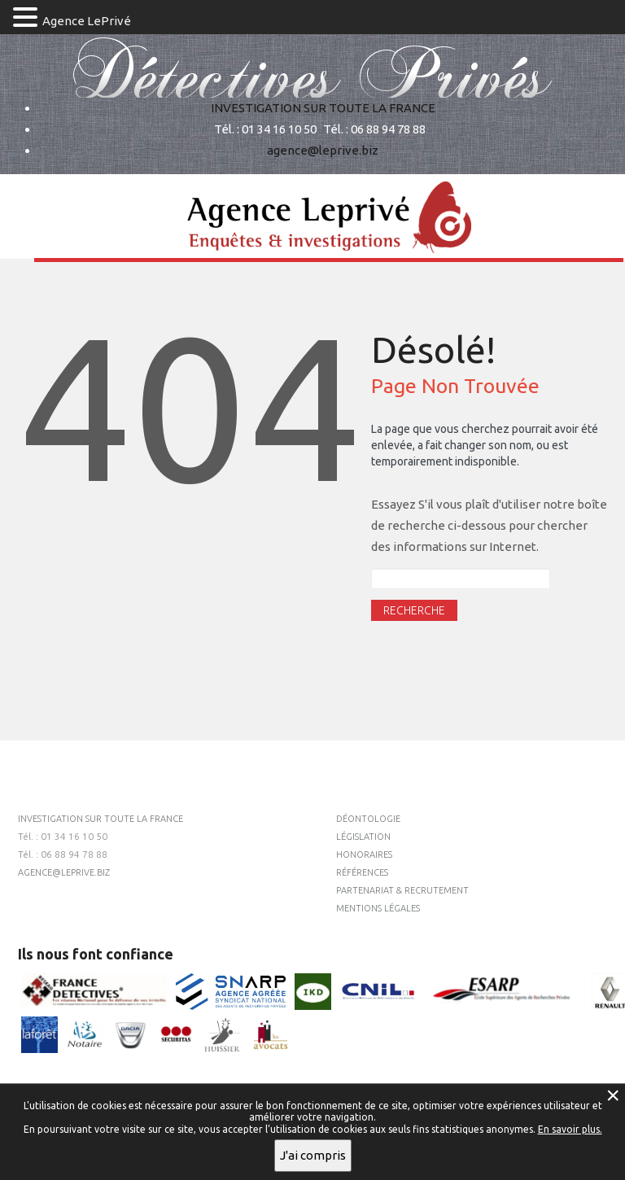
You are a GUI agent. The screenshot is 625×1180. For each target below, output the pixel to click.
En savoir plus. (570, 1129)
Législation (363, 836)
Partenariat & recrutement (402, 890)
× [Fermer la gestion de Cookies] (612, 1095)
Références (362, 872)
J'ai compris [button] (313, 1155)
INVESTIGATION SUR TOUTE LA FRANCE (323, 108)
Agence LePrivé (86, 21)
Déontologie (368, 819)
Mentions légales (378, 908)
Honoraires (364, 854)
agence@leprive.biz (322, 150)
